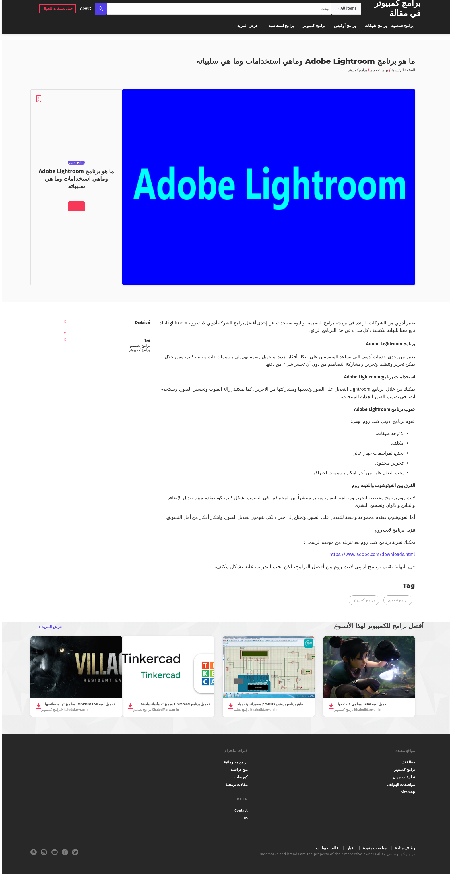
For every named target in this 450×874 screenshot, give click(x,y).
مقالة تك (406, 762)
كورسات (239, 777)
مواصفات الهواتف (399, 784)
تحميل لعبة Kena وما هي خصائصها (360, 704)
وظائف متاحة (403, 848)
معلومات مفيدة (373, 848)
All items (345, 8)
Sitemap (406, 792)
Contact (239, 810)
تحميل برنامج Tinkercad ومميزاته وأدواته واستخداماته (171, 704)
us (244, 818)
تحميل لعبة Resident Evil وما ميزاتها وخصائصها (78, 704)
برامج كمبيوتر (312, 25)
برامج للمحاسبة (279, 25)
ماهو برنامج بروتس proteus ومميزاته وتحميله (268, 704)
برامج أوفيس (343, 25)
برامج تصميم (396, 600)
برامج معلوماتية (234, 762)
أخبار (349, 848)
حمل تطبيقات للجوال (55, 8)
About (83, 8)
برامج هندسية (400, 25)
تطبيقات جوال (402, 777)
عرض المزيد (245, 25)
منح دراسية (237, 769)
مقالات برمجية (235, 784)
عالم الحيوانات (325, 848)
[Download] (74, 206)
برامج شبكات (373, 25)
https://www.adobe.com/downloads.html (370, 554)
